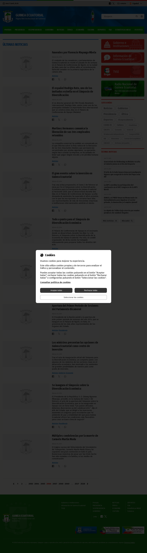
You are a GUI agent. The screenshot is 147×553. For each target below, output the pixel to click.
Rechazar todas (90, 290)
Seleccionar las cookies (73, 297)
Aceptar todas (56, 290)
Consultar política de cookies (55, 282)
